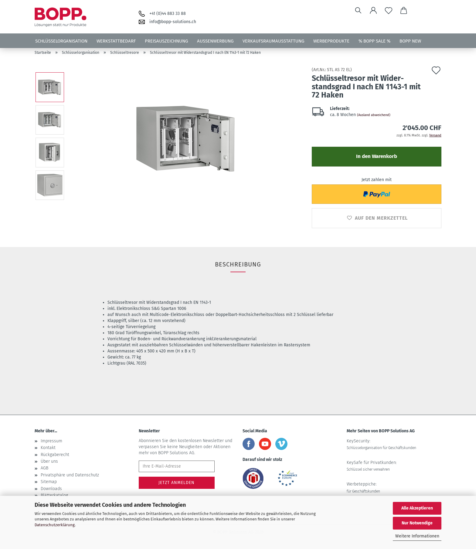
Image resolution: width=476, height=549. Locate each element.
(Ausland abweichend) (373, 115)
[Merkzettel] (388, 10)
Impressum (51, 441)
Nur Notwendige (417, 523)
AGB (44, 468)
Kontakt (48, 447)
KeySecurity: (381, 444)
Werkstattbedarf (116, 41)
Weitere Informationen (417, 536)
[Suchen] (358, 10)
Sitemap (49, 481)
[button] (373, 10)
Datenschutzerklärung (55, 525)
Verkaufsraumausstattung (273, 41)
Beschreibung (238, 264)
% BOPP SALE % (374, 41)
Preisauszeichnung (166, 41)
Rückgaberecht (55, 454)
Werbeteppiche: (363, 487)
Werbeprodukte (331, 41)
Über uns (49, 461)
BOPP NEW (410, 41)
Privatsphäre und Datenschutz (70, 475)
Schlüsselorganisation (61, 41)
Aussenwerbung (215, 41)
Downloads (51, 488)
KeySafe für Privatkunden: (372, 466)
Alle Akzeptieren (417, 508)
